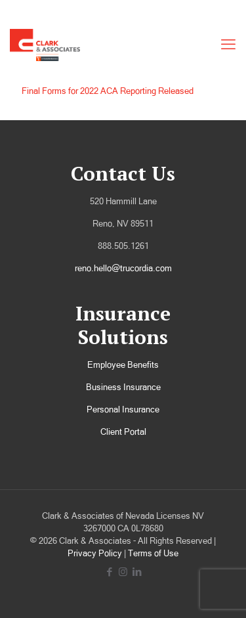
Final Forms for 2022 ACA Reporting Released (108, 91)
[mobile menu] (228, 44)
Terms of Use (153, 553)
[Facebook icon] (109, 571)
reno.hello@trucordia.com (123, 268)
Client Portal (123, 432)
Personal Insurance (123, 409)
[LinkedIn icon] (137, 571)
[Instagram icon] (123, 571)
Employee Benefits (123, 365)
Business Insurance (123, 387)
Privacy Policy (95, 553)
